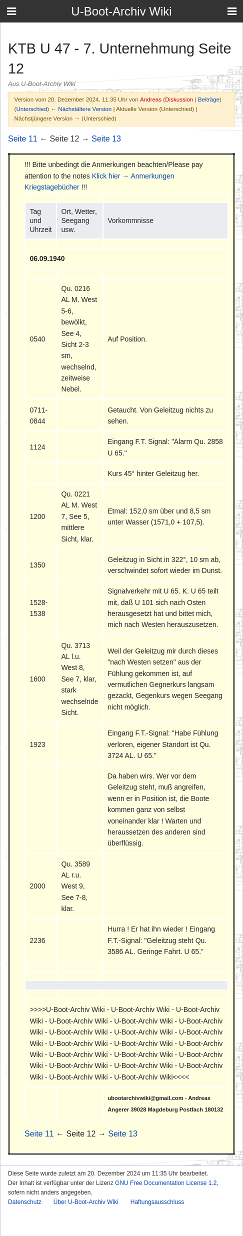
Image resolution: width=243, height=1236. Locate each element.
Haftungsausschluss (157, 1202)
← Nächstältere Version (81, 109)
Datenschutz (25, 1202)
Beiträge (209, 99)
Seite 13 (106, 138)
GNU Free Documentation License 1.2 (165, 1183)
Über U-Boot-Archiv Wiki (86, 1202)
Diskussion (179, 99)
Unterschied (31, 109)
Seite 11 (23, 138)
